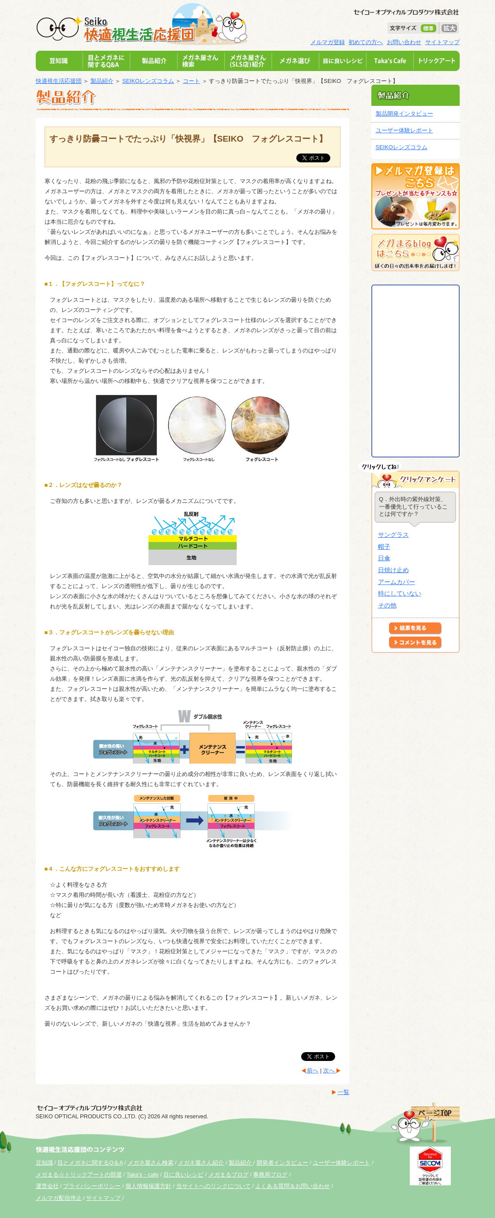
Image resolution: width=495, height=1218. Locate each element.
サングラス (393, 534)
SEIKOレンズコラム (148, 81)
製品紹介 (102, 81)
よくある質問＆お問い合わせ (292, 1186)
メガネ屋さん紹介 (201, 1162)
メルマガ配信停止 (59, 1198)
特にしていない (399, 593)
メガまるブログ (228, 1174)
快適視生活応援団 (59, 81)
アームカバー (396, 581)
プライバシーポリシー (92, 1186)
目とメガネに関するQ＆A (90, 1162)
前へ (312, 1070)
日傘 (384, 558)
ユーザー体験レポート (404, 130)
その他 (387, 605)
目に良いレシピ (183, 1174)
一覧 (343, 1092)
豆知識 (44, 1162)
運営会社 (47, 1186)
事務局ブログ (270, 1174)
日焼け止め (393, 569)
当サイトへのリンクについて (213, 1186)
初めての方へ (365, 42)
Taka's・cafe (142, 1174)
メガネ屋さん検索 (151, 1162)
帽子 (384, 546)
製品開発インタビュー (404, 113)
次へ (329, 1070)
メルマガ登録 (327, 42)
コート (191, 81)
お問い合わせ (404, 42)
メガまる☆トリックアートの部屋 (79, 1174)
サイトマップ (442, 42)
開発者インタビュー (282, 1162)
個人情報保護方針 (148, 1186)
